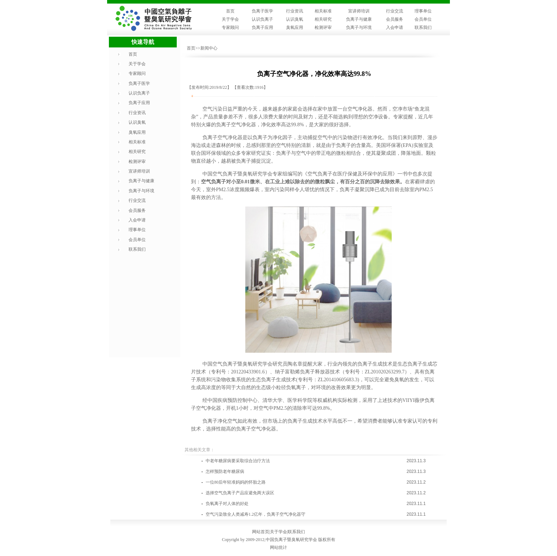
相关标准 (323, 11)
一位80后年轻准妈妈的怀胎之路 (236, 482)
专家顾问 (230, 27)
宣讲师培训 (359, 11)
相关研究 (323, 19)
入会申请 (394, 27)
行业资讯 (294, 11)
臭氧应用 (294, 27)
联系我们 (423, 27)
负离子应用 (262, 27)
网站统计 (278, 547)
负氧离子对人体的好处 (227, 503)
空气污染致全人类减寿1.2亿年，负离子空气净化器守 (255, 514)
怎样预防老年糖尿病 (225, 471)
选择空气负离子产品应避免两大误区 (240, 492)
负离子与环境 (359, 27)
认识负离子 (262, 19)
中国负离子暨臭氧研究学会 (291, 539)
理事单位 (423, 11)
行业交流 (394, 11)
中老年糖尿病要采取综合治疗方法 (238, 460)
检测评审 (323, 27)
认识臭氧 (294, 19)
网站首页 (260, 531)
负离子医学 (262, 11)
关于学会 (230, 19)
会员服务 (394, 19)
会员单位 (423, 19)
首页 (230, 11)
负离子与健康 (359, 19)
